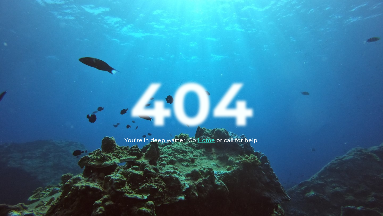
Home (206, 140)
